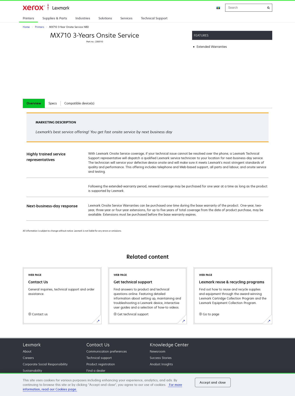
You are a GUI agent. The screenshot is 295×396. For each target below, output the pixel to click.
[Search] (268, 8)
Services (126, 18)
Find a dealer (95, 371)
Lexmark (32, 345)
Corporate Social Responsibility (45, 364)
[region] (147, 384)
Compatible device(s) (79, 103)
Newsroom (157, 351)
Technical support (99, 358)
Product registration (100, 364)
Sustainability (32, 371)
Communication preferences (106, 351)
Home (46, 7)
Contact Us (97, 345)
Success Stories (161, 358)
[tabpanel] (147, 166)
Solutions (105, 18)
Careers (28, 358)
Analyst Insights (161, 364)
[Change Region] (218, 7)
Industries (82, 18)
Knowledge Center (169, 345)
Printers (28, 18)
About (27, 351)
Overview (34, 103)
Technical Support (154, 18)
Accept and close (213, 382)
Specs (53, 103)
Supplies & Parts (55, 18)
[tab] (34, 103)
